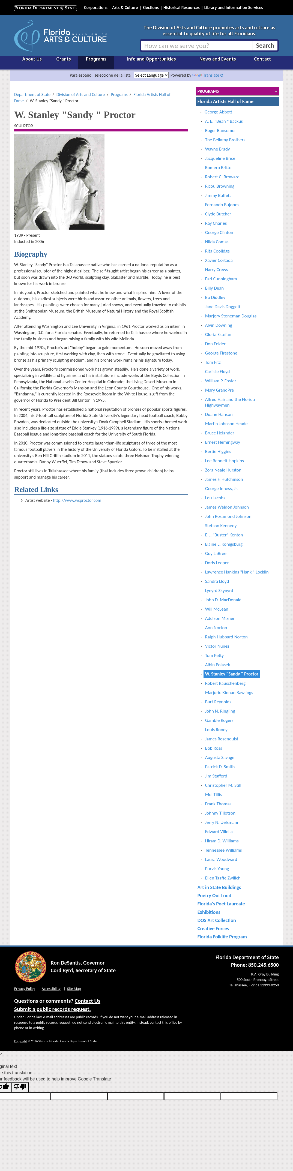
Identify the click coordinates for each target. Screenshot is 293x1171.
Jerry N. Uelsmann (222, 822)
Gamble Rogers (219, 720)
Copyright (20, 1041)
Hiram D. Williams (222, 841)
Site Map (74, 988)
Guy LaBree (215, 553)
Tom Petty (214, 655)
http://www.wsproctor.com (77, 500)
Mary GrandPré (219, 390)
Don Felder (215, 344)
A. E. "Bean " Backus (224, 121)
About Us (32, 59)
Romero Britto (218, 167)
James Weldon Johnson (227, 507)
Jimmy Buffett (218, 195)
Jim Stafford (216, 776)
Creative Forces (213, 928)
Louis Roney (216, 729)
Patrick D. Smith (220, 767)
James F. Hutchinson (224, 479)
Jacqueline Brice (220, 158)
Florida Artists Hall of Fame (225, 101)
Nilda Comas (217, 242)
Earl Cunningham (221, 279)
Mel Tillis (213, 794)
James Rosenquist (221, 739)
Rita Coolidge (217, 251)
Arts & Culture (125, 7)
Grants (63, 59)
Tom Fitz (213, 362)
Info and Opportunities (151, 59)
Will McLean (216, 609)
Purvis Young (217, 869)
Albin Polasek (217, 665)
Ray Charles (216, 223)
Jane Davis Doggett (223, 307)
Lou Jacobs (215, 498)
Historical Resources (181, 7)
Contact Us (87, 1000)
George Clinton (219, 232)
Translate (205, 75)
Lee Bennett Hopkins (224, 461)
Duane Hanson (219, 414)
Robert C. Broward (222, 177)
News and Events (217, 59)
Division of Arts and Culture (80, 94)
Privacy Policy (24, 988)
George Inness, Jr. (221, 488)
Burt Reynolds (218, 702)
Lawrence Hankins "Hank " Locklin (237, 572)
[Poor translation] (20, 1087)
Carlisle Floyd (217, 371)
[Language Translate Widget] (151, 75)
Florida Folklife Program (222, 936)
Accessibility (51, 988)
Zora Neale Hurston (223, 470)
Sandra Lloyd (217, 581)
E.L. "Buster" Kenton (224, 535)
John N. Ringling (220, 711)
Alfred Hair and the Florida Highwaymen (230, 402)
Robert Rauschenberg (225, 683)
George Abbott (218, 112)
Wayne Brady (217, 149)
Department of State (32, 94)
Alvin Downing (218, 325)
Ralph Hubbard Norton (226, 637)
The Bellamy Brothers (225, 140)
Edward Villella (219, 831)
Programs (96, 59)
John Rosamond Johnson (228, 516)
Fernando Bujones (222, 205)
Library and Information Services (233, 7)
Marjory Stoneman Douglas (230, 316)
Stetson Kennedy (221, 526)
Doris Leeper (217, 563)
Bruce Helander (219, 433)
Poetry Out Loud (214, 895)
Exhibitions (209, 912)
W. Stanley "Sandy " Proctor (231, 674)
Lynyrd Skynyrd (219, 590)
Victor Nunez (217, 646)
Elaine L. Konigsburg (224, 544)
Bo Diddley (215, 297)
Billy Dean (214, 288)
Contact (262, 59)
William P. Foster (220, 381)
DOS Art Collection (217, 920)
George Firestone (221, 353)
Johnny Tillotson (220, 813)
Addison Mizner (220, 618)
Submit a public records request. (52, 1009)
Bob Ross (213, 748)
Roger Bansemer (220, 130)
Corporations (95, 7)
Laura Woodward (221, 859)
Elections (150, 7)
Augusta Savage (219, 757)
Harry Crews (216, 269)
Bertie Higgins (218, 451)
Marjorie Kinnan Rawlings (229, 692)
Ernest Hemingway (222, 442)
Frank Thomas (218, 804)
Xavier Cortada (219, 260)
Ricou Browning (220, 186)
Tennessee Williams (223, 850)
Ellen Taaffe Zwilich (223, 878)
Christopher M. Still (223, 785)
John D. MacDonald (223, 600)
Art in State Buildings (219, 887)
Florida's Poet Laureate (221, 903)
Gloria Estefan (218, 334)
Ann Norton (216, 627)
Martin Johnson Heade (226, 424)
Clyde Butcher (218, 214)
